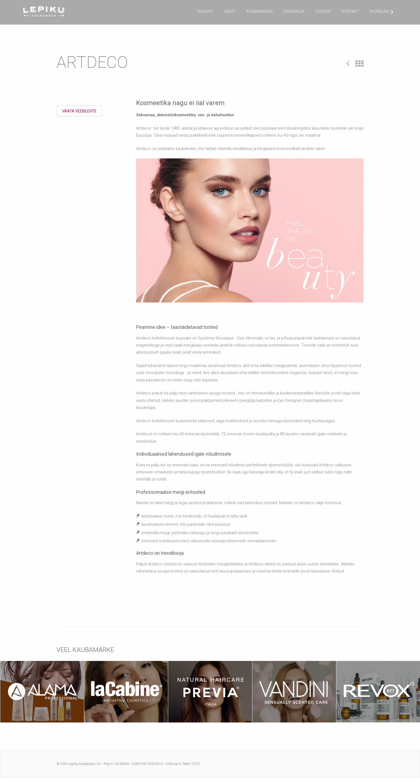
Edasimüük (294, 11)
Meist (230, 11)
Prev (348, 63)
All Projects (359, 64)
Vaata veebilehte (79, 111)
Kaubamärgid (259, 11)
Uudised (323, 11)
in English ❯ (382, 11)
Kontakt (350, 11)
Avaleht (206, 11)
